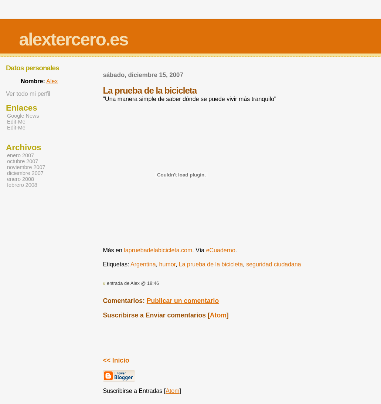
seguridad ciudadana (273, 264)
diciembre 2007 (25, 173)
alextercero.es (73, 39)
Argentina (143, 264)
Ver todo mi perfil (28, 94)
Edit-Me (16, 122)
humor (167, 264)
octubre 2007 (22, 161)
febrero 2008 (22, 185)
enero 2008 (20, 179)
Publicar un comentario (183, 300)
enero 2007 (20, 155)
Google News (23, 116)
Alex (52, 81)
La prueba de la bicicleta (211, 264)
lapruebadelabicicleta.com (158, 250)
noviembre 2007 (26, 167)
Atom (218, 315)
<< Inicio (116, 360)
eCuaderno (220, 250)
